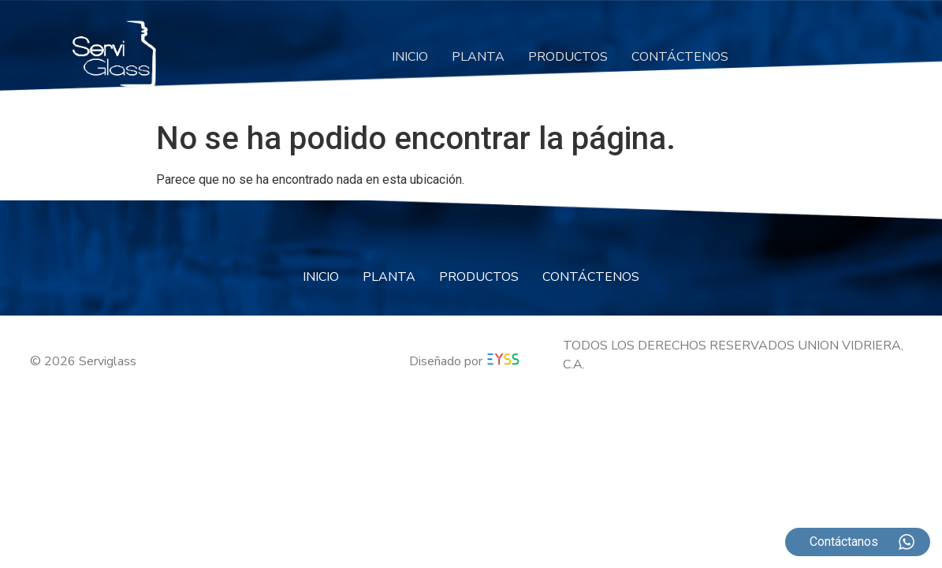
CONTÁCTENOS (679, 56)
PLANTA (478, 56)
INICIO (410, 56)
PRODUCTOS (568, 56)
